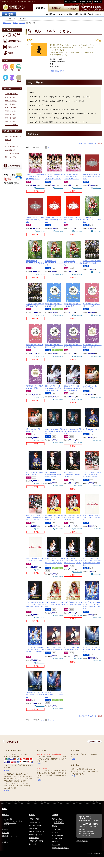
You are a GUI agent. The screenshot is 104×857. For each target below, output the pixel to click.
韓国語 (89, 1)
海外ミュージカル (11, 157)
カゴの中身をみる (95, 14)
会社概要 (54, 826)
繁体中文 (75, 1)
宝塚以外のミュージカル (10, 836)
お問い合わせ (97, 1)
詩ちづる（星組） (11, 121)
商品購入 (15, 23)
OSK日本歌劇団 (10, 150)
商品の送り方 (33, 828)
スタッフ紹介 (56, 832)
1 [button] (43, 147)
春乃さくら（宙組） (11, 125)
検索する (9, 14)
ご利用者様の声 (34, 838)
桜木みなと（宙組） (11, 107)
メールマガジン (57, 829)
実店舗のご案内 (57, 819)
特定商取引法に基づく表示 (60, 848)
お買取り (32, 815)
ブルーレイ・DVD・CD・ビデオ (13, 821)
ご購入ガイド (52, 14)
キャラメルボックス (11, 147)
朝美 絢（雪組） (11, 101)
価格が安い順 (83, 143)
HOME (4, 809)
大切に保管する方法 (35, 835)
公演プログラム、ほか (10, 823)
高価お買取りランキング (36, 831)
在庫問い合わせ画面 (80, 14)
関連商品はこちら (57, 71)
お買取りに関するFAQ (36, 841)
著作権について (57, 841)
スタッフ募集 (56, 845)
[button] (41, 147)
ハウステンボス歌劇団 (12, 153)
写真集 (6, 826)
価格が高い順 (92, 143)
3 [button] (48, 147)
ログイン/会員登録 (82, 841)
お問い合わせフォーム (87, 835)
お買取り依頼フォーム (36, 822)
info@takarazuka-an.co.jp (86, 833)
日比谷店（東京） (59, 823)
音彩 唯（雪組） (11, 118)
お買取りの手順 (34, 819)
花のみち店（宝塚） (59, 821)
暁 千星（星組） (11, 104)
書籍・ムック (8, 825)
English (67, 1)
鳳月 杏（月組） (11, 97)
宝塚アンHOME (7, 23)
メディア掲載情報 (57, 835)
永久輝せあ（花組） (11, 94)
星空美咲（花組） (11, 111)
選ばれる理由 (33, 844)
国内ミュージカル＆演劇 (13, 136)
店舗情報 (55, 815)
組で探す (5, 829)
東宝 (6, 143)
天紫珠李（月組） (11, 114)
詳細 (7, 770)
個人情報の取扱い (57, 838)
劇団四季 (8, 140)
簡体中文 (82, 1)
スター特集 (22, 23)
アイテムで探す (7, 819)
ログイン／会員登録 (66, 14)
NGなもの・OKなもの (36, 825)
